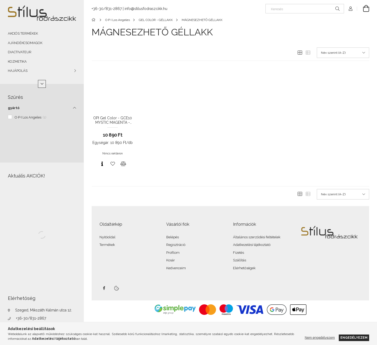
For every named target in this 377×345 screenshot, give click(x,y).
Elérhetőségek (244, 268)
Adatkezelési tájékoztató (251, 245)
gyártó (14, 108)
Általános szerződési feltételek (256, 237)
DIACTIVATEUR (19, 52)
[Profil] (350, 8)
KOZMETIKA (17, 61)
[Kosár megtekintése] (363, 8)
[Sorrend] (343, 52)
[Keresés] (304, 8)
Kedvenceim (176, 268)
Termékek (107, 245)
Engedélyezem (354, 337)
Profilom (173, 253)
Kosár (170, 260)
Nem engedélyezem (320, 337)
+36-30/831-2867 (31, 318)
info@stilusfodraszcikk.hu (146, 9)
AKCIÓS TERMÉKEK (23, 33)
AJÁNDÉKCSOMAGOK (25, 43)
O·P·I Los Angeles (30, 117)
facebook (103, 288)
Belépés (172, 237)
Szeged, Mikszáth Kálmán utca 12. (43, 310)
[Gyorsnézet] (102, 164)
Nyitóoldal (107, 237)
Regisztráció (175, 245)
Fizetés (238, 253)
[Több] (42, 84)
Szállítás (239, 260)
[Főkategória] (94, 20)
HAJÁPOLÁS (17, 71)
